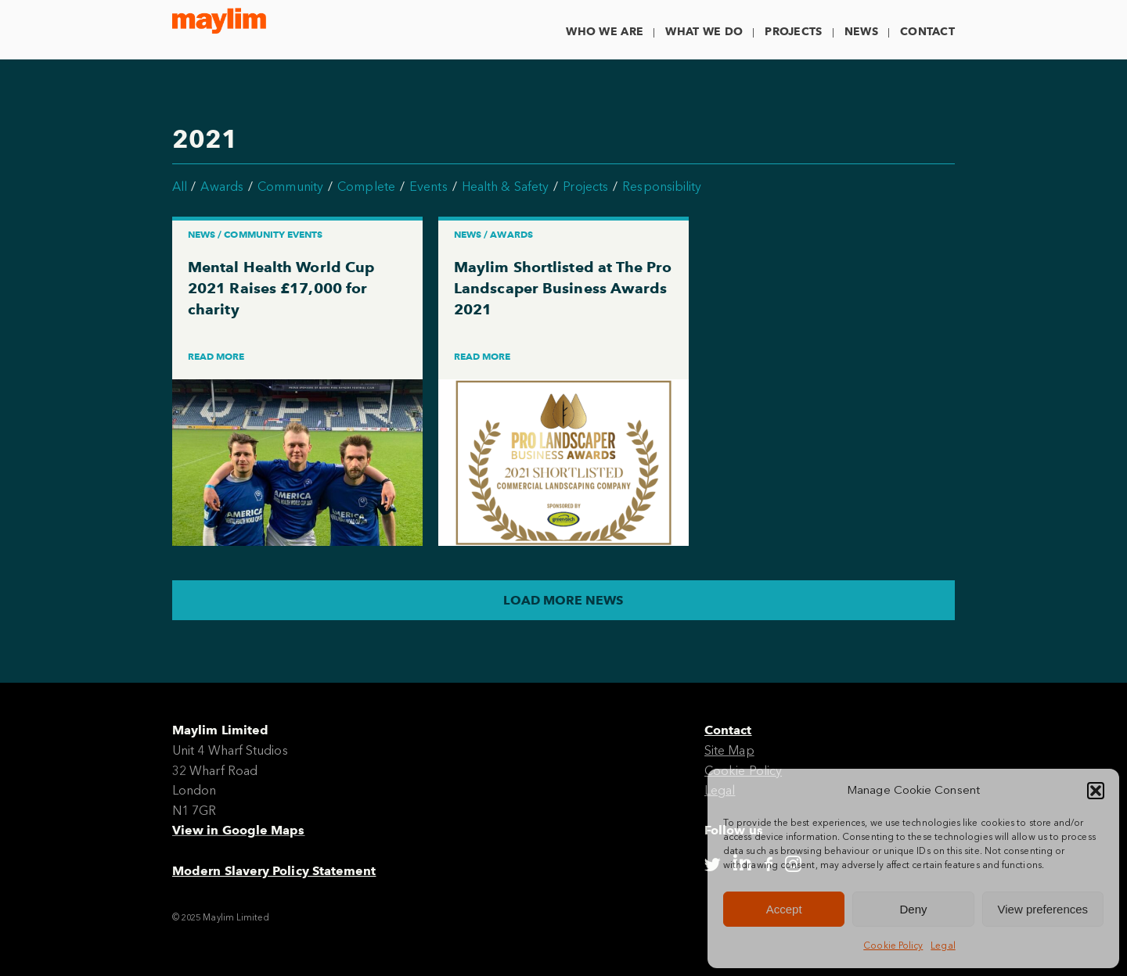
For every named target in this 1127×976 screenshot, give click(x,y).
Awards (221, 186)
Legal (943, 945)
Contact (927, 31)
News (861, 31)
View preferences (1043, 909)
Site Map (729, 750)
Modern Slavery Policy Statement (274, 870)
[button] (1096, 790)
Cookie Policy (893, 945)
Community (290, 186)
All (179, 186)
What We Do (704, 31)
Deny (913, 909)
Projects (793, 31)
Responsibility (661, 186)
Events (428, 186)
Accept (784, 909)
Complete (366, 186)
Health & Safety (505, 186)
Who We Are (604, 31)
